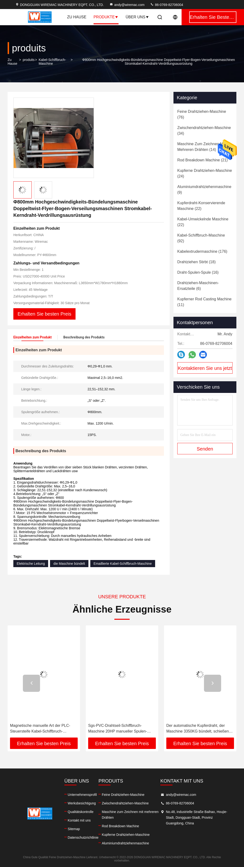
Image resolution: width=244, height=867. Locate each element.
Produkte (105, 17)
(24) (204, 173)
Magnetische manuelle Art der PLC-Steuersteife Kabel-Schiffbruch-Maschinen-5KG (40, 728)
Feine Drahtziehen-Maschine (123, 795)
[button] (31, 683)
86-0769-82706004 (166, 5)
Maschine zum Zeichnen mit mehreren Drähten (130, 814)
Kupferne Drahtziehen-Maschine (126, 835)
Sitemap (74, 829)
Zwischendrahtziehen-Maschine (125, 803)
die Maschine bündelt (69, 563)
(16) (198, 272)
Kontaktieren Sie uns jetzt (205, 368)
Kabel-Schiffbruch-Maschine (52, 61)
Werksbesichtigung (82, 803)
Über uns (137, 17)
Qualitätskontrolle (80, 812)
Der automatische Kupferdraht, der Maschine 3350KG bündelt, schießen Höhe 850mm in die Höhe (197, 728)
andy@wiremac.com (126, 5)
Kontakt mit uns (79, 820)
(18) (196, 262)
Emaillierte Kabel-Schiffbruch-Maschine (123, 563)
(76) (201, 114)
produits (29, 60)
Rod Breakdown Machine (120, 826)
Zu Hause (76, 17)
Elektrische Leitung (31, 563)
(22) (201, 206)
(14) (201, 147)
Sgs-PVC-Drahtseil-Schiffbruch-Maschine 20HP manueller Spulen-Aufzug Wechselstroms (117, 728)
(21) (202, 160)
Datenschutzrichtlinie (83, 837)
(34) (204, 130)
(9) (204, 189)
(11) (204, 302)
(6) (198, 286)
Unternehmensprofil (82, 795)
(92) (201, 238)
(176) (202, 251)
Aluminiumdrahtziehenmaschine (125, 843)
